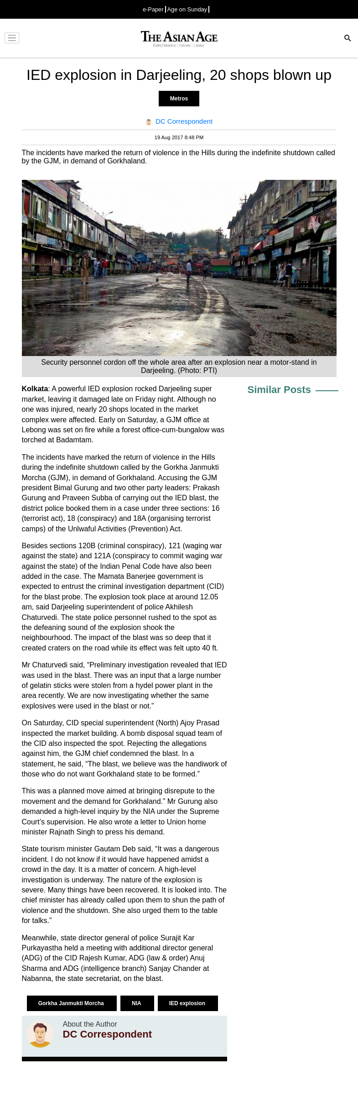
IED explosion (188, 1003)
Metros (179, 98)
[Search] (348, 39)
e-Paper (153, 9)
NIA (137, 1003)
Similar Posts (279, 389)
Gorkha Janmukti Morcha (71, 1003)
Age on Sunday (187, 9)
